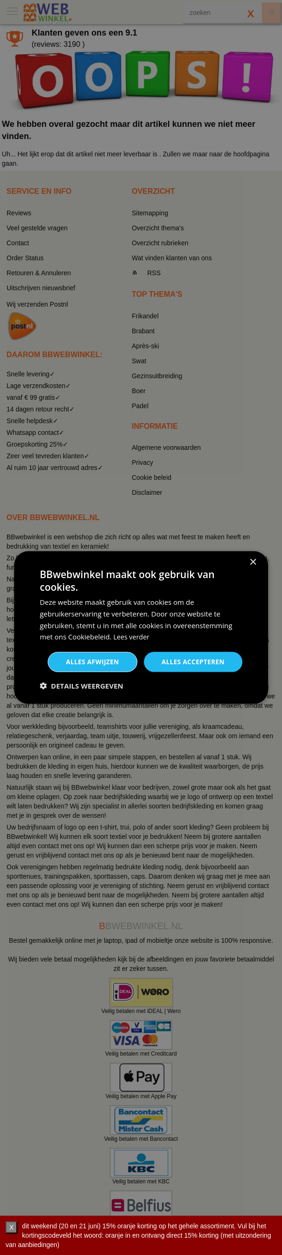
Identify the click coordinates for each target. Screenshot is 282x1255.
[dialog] (141, 627)
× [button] (252, 561)
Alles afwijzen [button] (89, 661)
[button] (81, 686)
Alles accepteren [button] (192, 661)
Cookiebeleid (89, 636)
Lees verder (133, 636)
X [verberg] (11, 1227)
